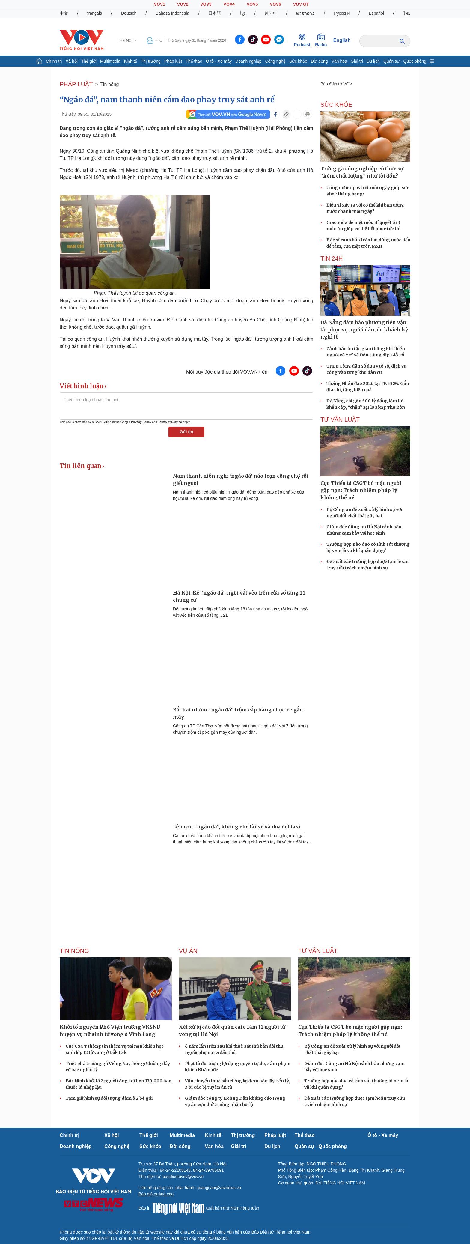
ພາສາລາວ (305, 13)
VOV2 (182, 4)
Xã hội (72, 61)
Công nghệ (275, 61)
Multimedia (110, 61)
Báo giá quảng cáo (156, 1194)
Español (376, 13)
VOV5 (252, 4)
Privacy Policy (141, 422)
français (94, 13)
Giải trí (357, 61)
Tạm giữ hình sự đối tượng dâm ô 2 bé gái (109, 1098)
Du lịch (373, 61)
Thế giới (89, 61)
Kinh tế (130, 61)
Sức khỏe (298, 61)
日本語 (214, 13)
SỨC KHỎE (336, 104)
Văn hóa (339, 61)
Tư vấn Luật (340, 419)
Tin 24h (331, 258)
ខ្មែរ (242, 13)
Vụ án (188, 950)
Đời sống (319, 61)
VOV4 (229, 4)
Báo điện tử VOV (336, 84)
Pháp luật (173, 61)
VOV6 (275, 4)
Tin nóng (109, 84)
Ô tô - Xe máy (219, 61)
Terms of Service (170, 422)
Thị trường (150, 61)
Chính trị (54, 61)
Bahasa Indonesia (172, 13)
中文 (64, 13)
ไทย (406, 13)
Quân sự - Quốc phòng (404, 61)
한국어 (270, 13)
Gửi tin (186, 431)
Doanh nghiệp (248, 61)
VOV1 (159, 4)
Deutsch (128, 13)
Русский (342, 13)
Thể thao (194, 61)
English (342, 40)
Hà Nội (126, 40)
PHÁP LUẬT (76, 84)
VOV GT (301, 4)
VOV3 (205, 4)
